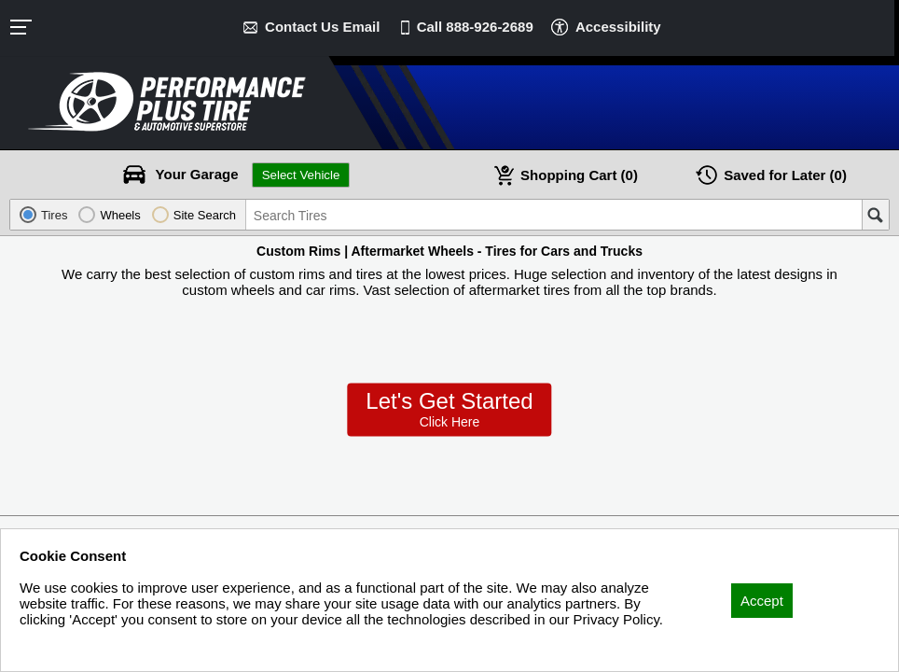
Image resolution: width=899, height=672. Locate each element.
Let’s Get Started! (449, 410)
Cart (579, 175)
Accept (761, 601)
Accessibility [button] (618, 27)
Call (475, 27)
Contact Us (322, 27)
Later (785, 175)
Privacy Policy (63, 644)
